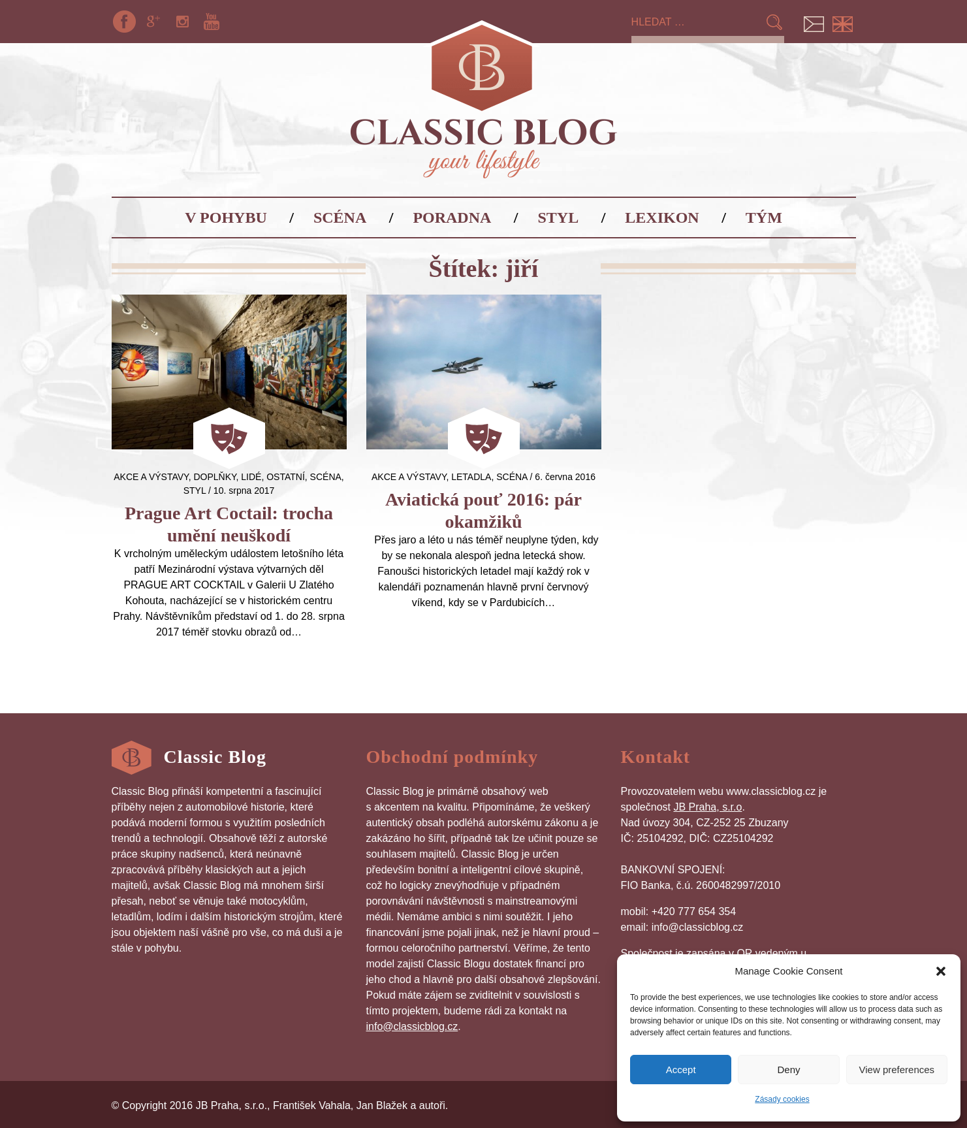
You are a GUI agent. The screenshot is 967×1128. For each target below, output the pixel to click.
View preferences (897, 1069)
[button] (940, 971)
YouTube (211, 21)
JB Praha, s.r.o (707, 807)
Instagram (182, 21)
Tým (764, 217)
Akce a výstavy (151, 477)
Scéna (339, 217)
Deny (788, 1069)
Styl (558, 217)
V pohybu (226, 217)
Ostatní (285, 477)
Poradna (452, 217)
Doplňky (214, 477)
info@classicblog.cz (412, 1026)
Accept (681, 1069)
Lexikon (662, 217)
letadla (471, 477)
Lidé (251, 477)
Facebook (125, 21)
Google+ (153, 21)
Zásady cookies (782, 1099)
